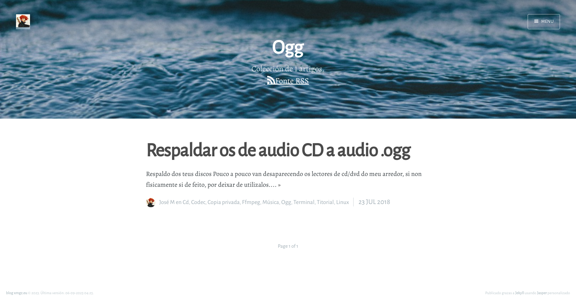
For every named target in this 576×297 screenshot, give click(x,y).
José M (167, 202)
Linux (342, 202)
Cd (186, 202)
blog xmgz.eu (16, 292)
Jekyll (519, 292)
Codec (198, 202)
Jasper (542, 292)
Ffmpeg (251, 202)
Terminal (304, 202)
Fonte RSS (292, 80)
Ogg (286, 202)
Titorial (325, 202)
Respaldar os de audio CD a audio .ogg (278, 149)
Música (270, 202)
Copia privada (224, 202)
